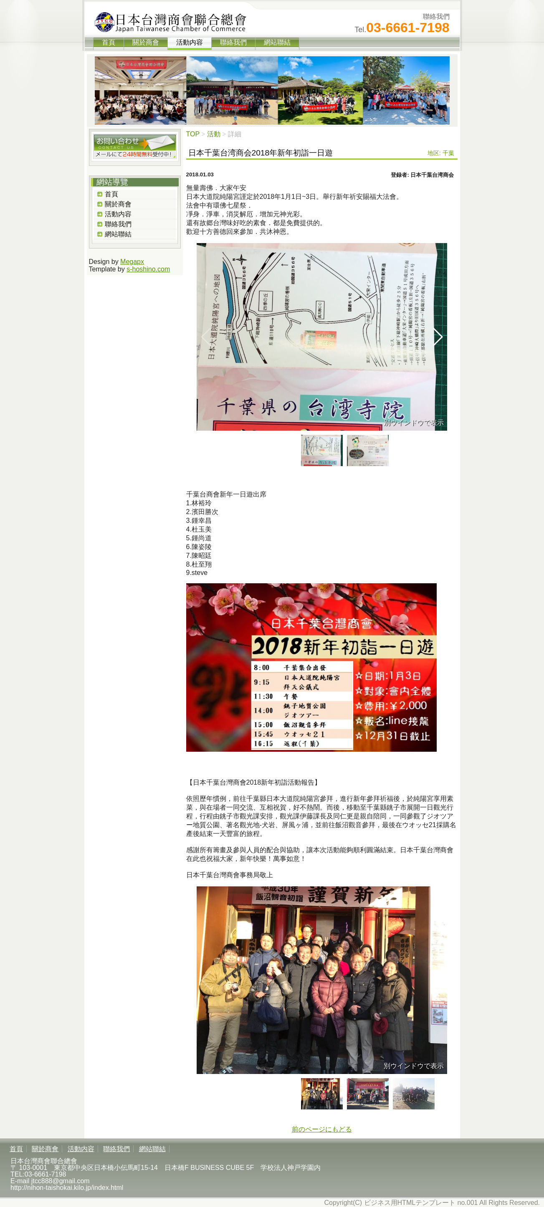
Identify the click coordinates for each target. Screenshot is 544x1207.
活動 (213, 134)
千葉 (448, 153)
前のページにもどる (322, 1129)
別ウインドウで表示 (414, 422)
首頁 (108, 42)
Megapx (132, 261)
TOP (193, 134)
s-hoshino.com (148, 269)
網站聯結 (277, 42)
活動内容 (118, 214)
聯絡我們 (233, 42)
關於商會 (145, 42)
